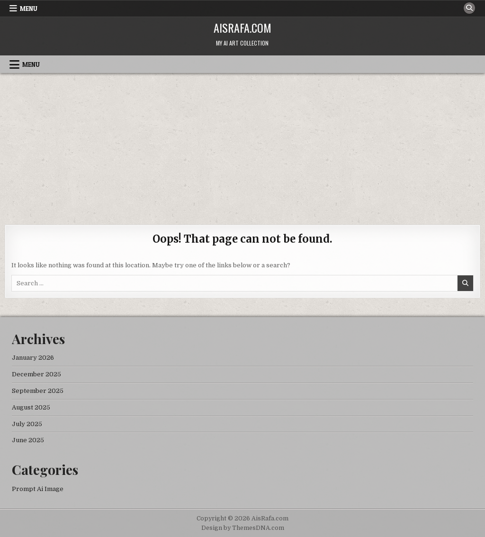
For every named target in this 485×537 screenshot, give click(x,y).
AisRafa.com (242, 27)
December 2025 (36, 374)
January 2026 (33, 357)
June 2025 (28, 440)
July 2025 (27, 424)
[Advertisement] (242, 144)
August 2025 (31, 407)
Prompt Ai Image (37, 488)
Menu (28, 8)
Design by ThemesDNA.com (242, 528)
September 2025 (37, 390)
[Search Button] (469, 8)
